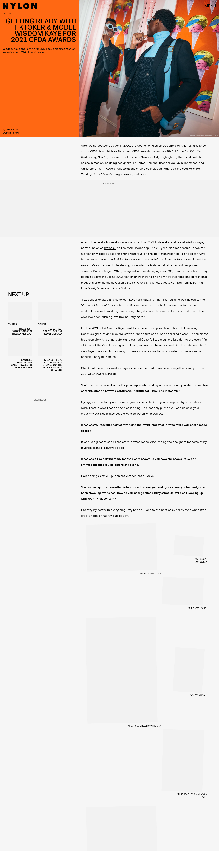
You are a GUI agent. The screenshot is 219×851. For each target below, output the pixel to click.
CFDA (94, 151)
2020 (126, 145)
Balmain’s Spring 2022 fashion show (117, 276)
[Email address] (33, 262)
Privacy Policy (25, 282)
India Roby (12, 129)
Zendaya (87, 174)
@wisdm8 (110, 247)
